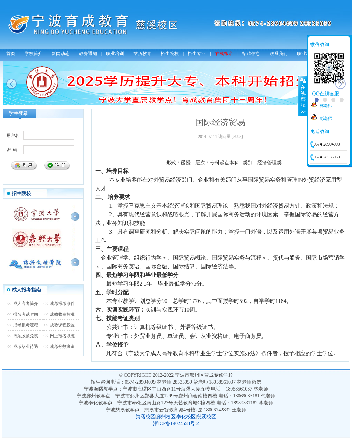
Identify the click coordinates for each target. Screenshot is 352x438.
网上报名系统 (59, 335)
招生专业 (197, 53)
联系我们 (279, 53)
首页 (10, 53)
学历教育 (142, 53)
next (340, 84)
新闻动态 (61, 53)
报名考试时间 (22, 314)
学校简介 (34, 53)
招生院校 (170, 53)
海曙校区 (145, 416)
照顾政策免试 (22, 335)
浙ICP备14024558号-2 (176, 423)
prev (11, 84)
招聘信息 (251, 53)
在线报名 (224, 53)
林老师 (326, 105)
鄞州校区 (166, 416)
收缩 (302, 96)
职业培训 (115, 53)
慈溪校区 (206, 416)
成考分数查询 (59, 346)
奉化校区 (186, 416)
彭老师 (326, 118)
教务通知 (88, 53)
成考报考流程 (22, 325)
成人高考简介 (22, 303)
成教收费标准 (59, 314)
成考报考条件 (59, 303)
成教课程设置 (59, 325)
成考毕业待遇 (22, 346)
